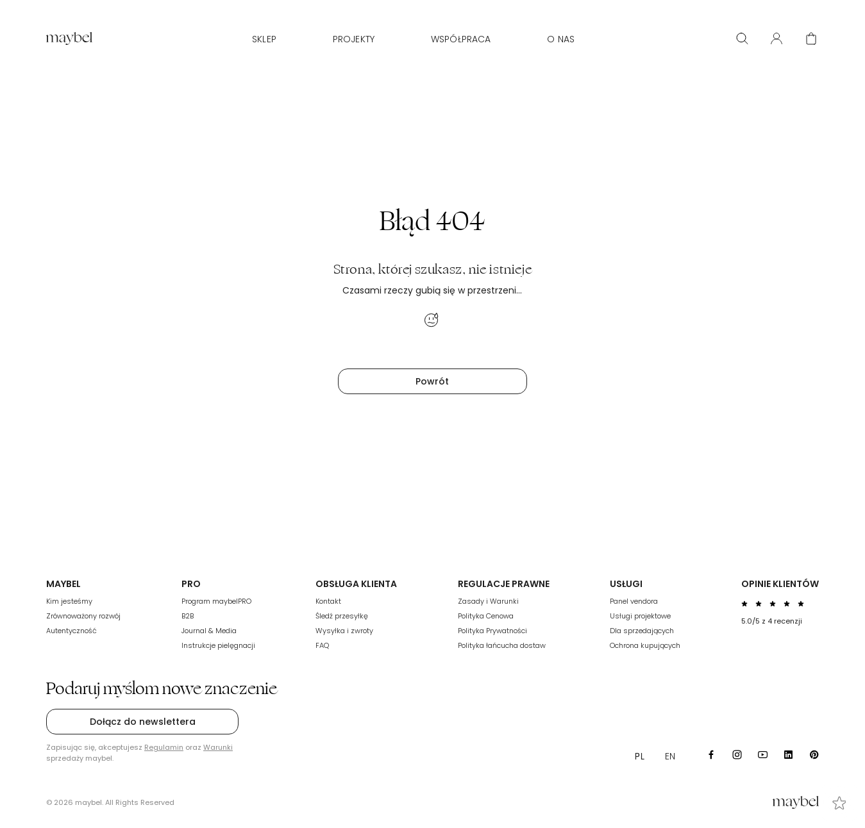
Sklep (264, 39)
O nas (561, 39)
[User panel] (776, 38)
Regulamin (163, 747)
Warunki (218, 747)
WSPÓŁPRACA (461, 39)
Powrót (432, 381)
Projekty (353, 39)
